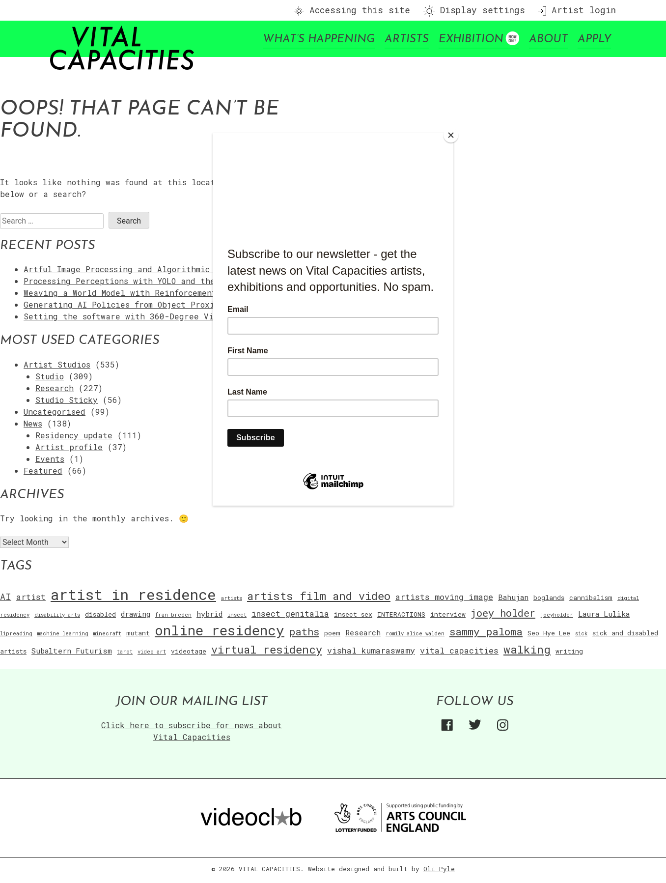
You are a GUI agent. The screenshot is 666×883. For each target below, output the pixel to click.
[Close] (451, 135)
